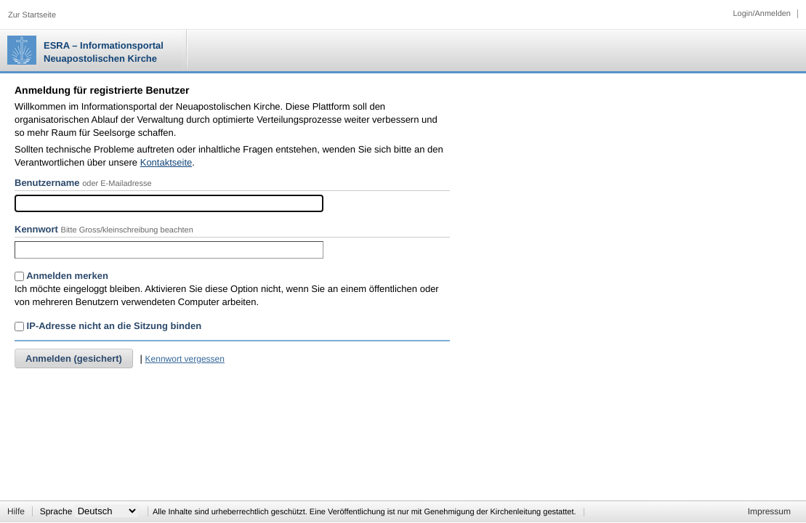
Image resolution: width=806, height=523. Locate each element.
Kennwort (36, 229)
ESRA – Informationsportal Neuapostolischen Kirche (104, 52)
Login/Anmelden (762, 13)
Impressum (769, 511)
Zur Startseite (32, 15)
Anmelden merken (61, 275)
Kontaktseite (166, 162)
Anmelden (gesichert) (73, 358)
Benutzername (47, 182)
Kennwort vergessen (185, 359)
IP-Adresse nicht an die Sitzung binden (108, 325)
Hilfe (16, 511)
